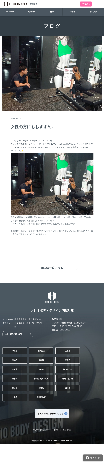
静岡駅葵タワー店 (52, 391)
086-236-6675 (19, 336)
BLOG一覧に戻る (52, 268)
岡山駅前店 (52, 415)
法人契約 (93, 12)
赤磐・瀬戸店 (86, 391)
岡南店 (52, 368)
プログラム (72, 12)
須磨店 (18, 391)
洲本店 (18, 368)
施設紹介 (31, 12)
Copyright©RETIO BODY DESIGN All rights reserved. (52, 459)
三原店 (18, 379)
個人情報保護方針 (41, 449)
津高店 (18, 356)
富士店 (18, 403)
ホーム (10, 12)
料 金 (52, 12)
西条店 (52, 379)
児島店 (86, 368)
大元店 (18, 415)
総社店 (86, 403)
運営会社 (67, 449)
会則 (56, 449)
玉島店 (86, 356)
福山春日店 (86, 379)
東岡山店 (51, 356)
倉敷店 (52, 403)
